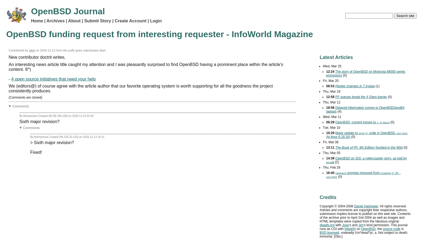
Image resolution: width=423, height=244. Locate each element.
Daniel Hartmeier (366, 206)
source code (391, 229)
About (74, 21)
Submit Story (97, 21)
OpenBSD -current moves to (362, 122)
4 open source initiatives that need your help (53, 79)
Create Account (130, 21)
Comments (20, 106)
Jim (361, 225)
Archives (55, 21)
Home (37, 21)
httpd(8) (350, 229)
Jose (345, 225)
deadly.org (327, 225)
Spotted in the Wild (368, 147)
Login (156, 21)
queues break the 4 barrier (361, 97)
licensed (329, 233)
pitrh (32, 50)
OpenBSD (368, 229)
